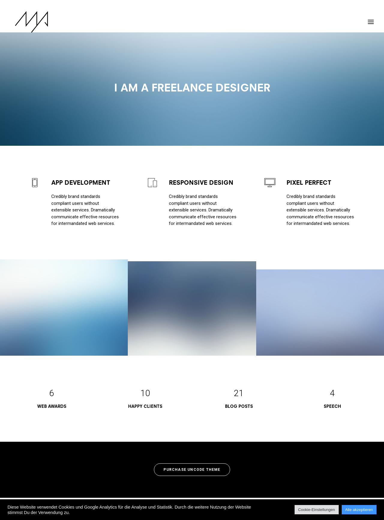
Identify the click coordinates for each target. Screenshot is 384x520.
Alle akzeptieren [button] (359, 509)
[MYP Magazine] (26, 22)
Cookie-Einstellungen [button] (316, 509)
